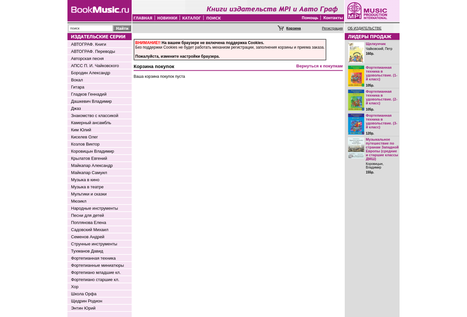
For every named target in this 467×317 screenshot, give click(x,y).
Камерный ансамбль (91, 122)
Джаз (76, 108)
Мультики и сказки (89, 194)
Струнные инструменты (94, 243)
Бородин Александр (90, 72)
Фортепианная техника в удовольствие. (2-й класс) (381, 97)
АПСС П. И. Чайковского (95, 65)
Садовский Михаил (89, 229)
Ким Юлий (81, 129)
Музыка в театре (87, 186)
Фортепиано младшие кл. (96, 272)
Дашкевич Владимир (91, 101)
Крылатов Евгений (89, 158)
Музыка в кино (85, 179)
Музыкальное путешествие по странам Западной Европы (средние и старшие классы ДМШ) (382, 149)
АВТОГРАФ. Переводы (93, 51)
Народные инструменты (94, 208)
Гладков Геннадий (88, 94)
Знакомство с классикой (94, 115)
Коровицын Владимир (92, 151)
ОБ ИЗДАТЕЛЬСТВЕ (365, 28)
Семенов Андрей (87, 236)
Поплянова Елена (88, 222)
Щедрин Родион (86, 301)
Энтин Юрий (83, 308)
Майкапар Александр (92, 165)
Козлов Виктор (85, 144)
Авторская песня (87, 58)
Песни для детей (87, 215)
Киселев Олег (84, 137)
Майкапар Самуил (89, 172)
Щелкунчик (376, 44)
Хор (74, 286)
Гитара (77, 87)
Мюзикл (78, 201)
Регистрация (332, 28)
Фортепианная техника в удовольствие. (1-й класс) (381, 73)
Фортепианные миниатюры (97, 265)
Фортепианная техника (93, 258)
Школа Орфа (83, 293)
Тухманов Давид (87, 251)
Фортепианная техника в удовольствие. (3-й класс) (381, 121)
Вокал (77, 79)
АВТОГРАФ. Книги (88, 44)
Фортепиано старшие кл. (95, 279)
